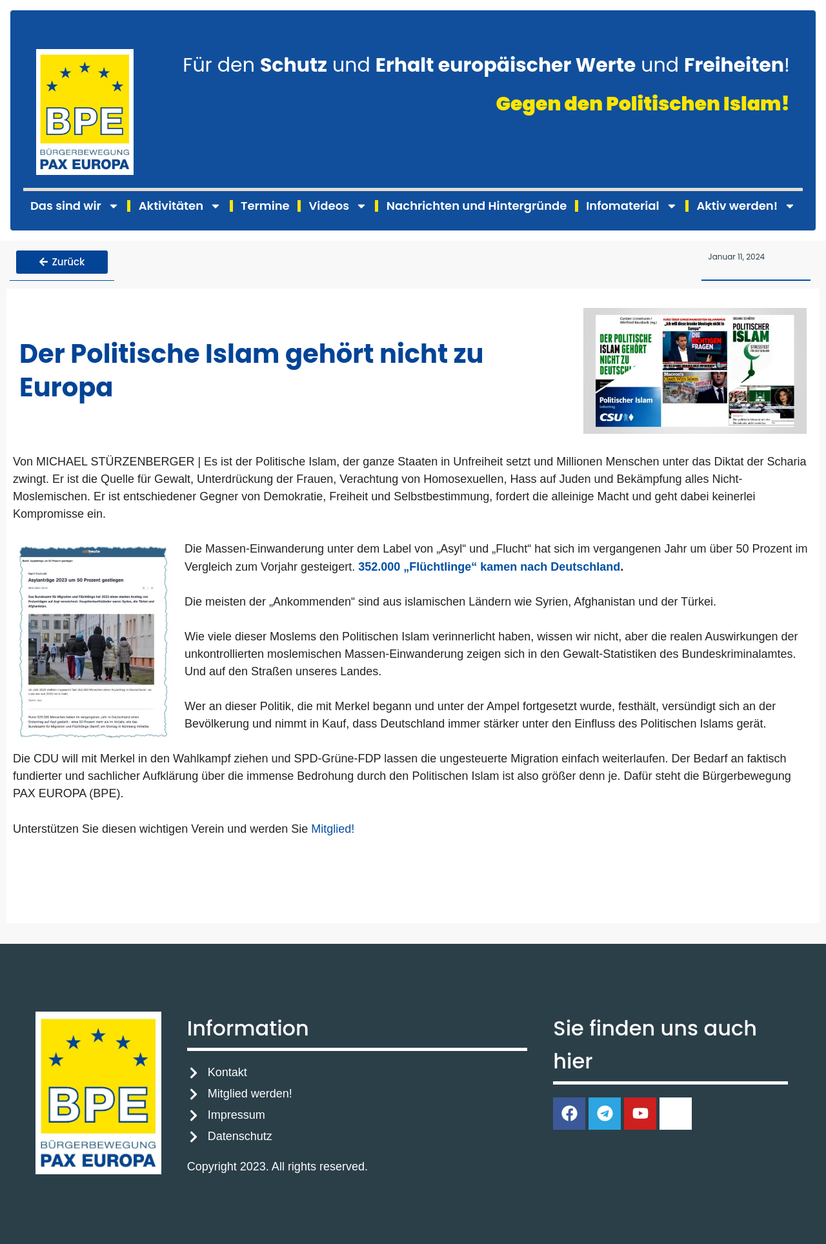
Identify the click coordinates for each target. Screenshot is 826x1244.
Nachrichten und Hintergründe (477, 206)
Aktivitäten (180, 206)
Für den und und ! (486, 65)
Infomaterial (631, 206)
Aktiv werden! (746, 206)
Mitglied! (332, 828)
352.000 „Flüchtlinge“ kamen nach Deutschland (489, 565)
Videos (338, 206)
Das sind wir (74, 206)
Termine (265, 206)
